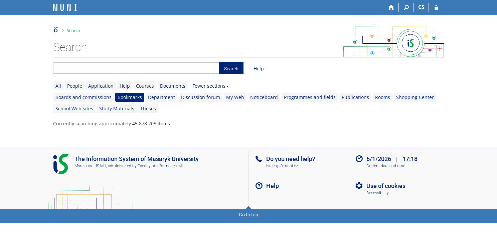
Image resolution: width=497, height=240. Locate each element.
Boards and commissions (83, 97)
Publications (355, 97)
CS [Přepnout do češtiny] (421, 7)
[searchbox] (136, 68)
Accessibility (377, 193)
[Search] (406, 7)
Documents (172, 86)
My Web (235, 97)
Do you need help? (290, 158)
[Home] (391, 7)
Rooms (382, 97)
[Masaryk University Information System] (65, 7)
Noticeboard (264, 97)
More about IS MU (90, 166)
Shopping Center (415, 97)
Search (73, 30)
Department (161, 97)
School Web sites (74, 108)
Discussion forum (200, 97)
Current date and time (385, 166)
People (74, 86)
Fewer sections (208, 86)
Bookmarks (130, 97)
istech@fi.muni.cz (282, 166)
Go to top (248, 214)
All (58, 86)
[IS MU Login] (436, 7)
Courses (145, 86)
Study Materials (116, 108)
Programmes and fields (310, 97)
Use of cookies (385, 185)
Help (259, 68)
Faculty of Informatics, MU (161, 166)
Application (101, 86)
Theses (148, 108)
